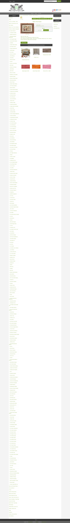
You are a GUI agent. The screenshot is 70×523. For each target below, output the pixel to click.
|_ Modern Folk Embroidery (13, 272)
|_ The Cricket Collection (13, 430)
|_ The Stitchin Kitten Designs (13, 454)
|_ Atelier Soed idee (12, 59)
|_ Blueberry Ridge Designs (13, 78)
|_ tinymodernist (11, 461)
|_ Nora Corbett (11, 296)
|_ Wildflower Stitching (12, 476)
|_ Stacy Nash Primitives (13, 399)
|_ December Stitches (12, 132)
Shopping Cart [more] (57, 15)
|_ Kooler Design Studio (12, 223)
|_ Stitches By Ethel (12, 401)
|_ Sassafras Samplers (12, 373)
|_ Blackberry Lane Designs (13, 74)
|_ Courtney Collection (12, 115)
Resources (36, 13)
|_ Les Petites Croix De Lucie (13, 229)
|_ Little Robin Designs (12, 238)
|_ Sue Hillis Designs (12, 410)
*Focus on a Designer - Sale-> (13, 21)
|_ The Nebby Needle (12, 437)
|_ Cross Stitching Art (12, 124)
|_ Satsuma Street (12, 375)
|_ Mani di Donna (11, 259)
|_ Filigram (10, 154)
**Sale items (11, 17)
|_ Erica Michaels (11, 141)
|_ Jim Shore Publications (13, 210)
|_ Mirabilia (11, 268)
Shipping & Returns (56, 22)
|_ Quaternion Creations (12, 332)
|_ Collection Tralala (12, 102)
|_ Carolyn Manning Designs (13, 89)
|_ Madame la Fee (12, 257)
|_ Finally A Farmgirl (12, 156)
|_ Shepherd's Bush (12, 390)
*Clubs (10, 19)
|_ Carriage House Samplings (13, 91)
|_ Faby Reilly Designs (12, 145)
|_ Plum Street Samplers (13, 323)
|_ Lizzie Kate (11, 242)
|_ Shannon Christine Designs (13, 388)
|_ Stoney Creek (11, 408)
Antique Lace (36, 57)
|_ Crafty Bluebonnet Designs (13, 117)
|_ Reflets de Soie (12, 341)
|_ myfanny (11, 283)
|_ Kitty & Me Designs (12, 221)
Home (10, 1)
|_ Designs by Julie (12, 134)
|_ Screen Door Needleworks (13, 380)
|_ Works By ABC (11, 482)
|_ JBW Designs (11, 203)
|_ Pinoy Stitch (11, 319)
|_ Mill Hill (10, 264)
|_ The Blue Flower (12, 426)
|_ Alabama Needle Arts (12, 34)
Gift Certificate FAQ (56, 28)
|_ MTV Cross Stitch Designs (13, 277)
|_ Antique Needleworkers (13, 48)
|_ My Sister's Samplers (12, 281)
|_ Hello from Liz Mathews (13, 186)
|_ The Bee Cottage (12, 422)
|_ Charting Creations (12, 93)
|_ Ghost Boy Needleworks (13, 169)
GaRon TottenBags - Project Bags (14, 499)
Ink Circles (30, 15)
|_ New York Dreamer (12, 290)
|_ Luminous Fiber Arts (12, 251)
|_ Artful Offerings (11, 55)
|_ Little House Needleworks (13, 236)
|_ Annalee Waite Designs (13, 44)
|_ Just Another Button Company (14, 214)
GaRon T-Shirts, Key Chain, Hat (13, 497)
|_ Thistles (10, 456)
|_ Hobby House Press (12, 188)
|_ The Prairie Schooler (12, 441)
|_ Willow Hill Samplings (12, 478)
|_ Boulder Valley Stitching (13, 83)
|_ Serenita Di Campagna (13, 382)
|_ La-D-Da (11, 225)
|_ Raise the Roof (12, 336)
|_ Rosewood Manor (12, 353)
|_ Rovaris (10, 357)
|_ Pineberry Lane (12, 317)
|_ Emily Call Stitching (12, 139)
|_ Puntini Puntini (11, 328)
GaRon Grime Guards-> (12, 493)
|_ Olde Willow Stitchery (12, 307)
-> (12, 30)
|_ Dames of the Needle (12, 130)
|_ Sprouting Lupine (12, 397)
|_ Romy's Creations (12, 350)
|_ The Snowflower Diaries (13, 450)
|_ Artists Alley (11, 57)
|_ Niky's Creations (12, 292)
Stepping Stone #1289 (47, 54)
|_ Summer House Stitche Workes (13, 413)
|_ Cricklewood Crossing (13, 119)
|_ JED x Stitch (11, 208)
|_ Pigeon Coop (11, 315)
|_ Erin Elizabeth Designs (13, 143)
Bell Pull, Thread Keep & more (13, 23)
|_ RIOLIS (10, 346)
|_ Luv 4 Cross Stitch (12, 253)
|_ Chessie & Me (11, 100)
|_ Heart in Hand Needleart (13, 182)
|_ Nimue (10, 294)
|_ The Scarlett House (12, 448)
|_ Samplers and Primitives (13, 367)
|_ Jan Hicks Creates (12, 199)
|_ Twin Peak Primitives (12, 463)
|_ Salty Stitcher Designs (13, 362)
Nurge (10, 510)
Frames (10, 489)
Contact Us (55, 26)
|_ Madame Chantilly (12, 255)
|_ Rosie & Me (11, 355)
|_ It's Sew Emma (12, 197)
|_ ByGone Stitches (12, 87)
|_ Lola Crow (11, 244)
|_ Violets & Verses (12, 469)
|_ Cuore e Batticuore (12, 128)
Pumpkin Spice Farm (25, 59)
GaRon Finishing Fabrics (12, 491)
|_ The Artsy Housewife (12, 420)
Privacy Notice (56, 24)
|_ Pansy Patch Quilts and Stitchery (13, 310)
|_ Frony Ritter (11, 167)
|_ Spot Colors (11, 395)
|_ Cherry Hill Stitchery (12, 98)
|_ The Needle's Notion (12, 439)
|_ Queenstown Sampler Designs (14, 334)
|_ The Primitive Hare (12, 443)
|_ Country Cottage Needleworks (14, 113)
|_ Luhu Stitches (11, 249)
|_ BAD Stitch (11, 65)
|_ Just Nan (11, 216)
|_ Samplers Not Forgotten (13, 369)
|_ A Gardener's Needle (12, 32)
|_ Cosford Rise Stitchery (13, 104)
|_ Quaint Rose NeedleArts (13, 330)
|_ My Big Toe (11, 279)
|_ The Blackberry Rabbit (13, 424)
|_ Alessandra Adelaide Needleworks (12, 37)
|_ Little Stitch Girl (12, 240)
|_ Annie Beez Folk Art (12, 46)
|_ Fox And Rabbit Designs (13, 162)
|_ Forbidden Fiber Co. (12, 160)
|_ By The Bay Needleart (13, 85)
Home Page (32, 13)
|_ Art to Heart (11, 52)
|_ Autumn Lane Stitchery (13, 63)
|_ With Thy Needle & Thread (13, 480)
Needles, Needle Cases (12, 508)
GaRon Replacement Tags (13, 495)
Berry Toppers (11, 25)
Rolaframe (10, 512)
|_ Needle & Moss (12, 285)
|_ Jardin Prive (11, 201)
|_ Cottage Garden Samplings (13, 106)
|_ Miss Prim (11, 270)
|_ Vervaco (10, 467)
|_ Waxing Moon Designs (13, 471)
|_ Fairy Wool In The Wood (13, 147)
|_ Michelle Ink (11, 262)
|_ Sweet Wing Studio (12, 415)
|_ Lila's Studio (11, 231)
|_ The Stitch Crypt (12, 452)
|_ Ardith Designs (11, 50)
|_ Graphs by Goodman (12, 175)
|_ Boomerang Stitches (12, 80)
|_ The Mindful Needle (12, 435)
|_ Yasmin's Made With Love (13, 484)
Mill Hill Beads (11, 504)
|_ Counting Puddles (12, 111)
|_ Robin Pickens (11, 348)
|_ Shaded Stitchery (12, 384)
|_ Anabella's (11, 42)
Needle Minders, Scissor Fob (13, 506)
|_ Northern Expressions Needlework (12, 298)
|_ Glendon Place (11, 171)
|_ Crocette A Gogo (12, 121)
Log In (14, 1)
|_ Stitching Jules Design (13, 403)
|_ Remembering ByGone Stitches (13, 344)
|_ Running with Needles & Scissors (13, 360)
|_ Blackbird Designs (12, 76)
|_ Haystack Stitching (12, 180)
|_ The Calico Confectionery (13, 428)
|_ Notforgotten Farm (12, 302)
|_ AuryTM (10, 61)
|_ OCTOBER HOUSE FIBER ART (13, 305)
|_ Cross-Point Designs (12, 126)
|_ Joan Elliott (11, 212)
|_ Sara (10, 371)
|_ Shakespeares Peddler (13, 386)
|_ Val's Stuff (11, 465)
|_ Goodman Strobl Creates (13, 173)
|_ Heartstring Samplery (12, 184)
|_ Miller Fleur (11, 266)
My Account (39, 13)
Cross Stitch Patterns (25, 15)
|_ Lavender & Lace (12, 227)
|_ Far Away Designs (12, 149)
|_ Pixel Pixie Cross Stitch (13, 321)
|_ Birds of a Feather (12, 72)
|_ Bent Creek (11, 70)
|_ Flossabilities (11, 158)
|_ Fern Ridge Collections (13, 152)
